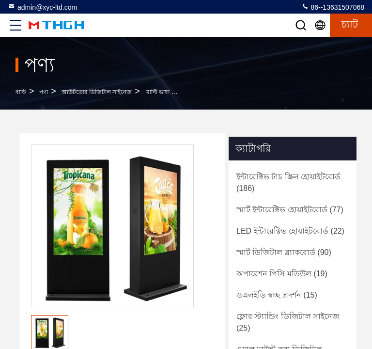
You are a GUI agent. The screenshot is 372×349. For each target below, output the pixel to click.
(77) (289, 210)
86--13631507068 (332, 6)
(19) (281, 274)
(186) (288, 182)
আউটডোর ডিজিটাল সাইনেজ (97, 92)
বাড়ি (21, 92)
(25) (287, 322)
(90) (283, 252)
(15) (276, 295)
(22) (290, 231)
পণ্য (43, 92)
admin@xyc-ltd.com (42, 6)
